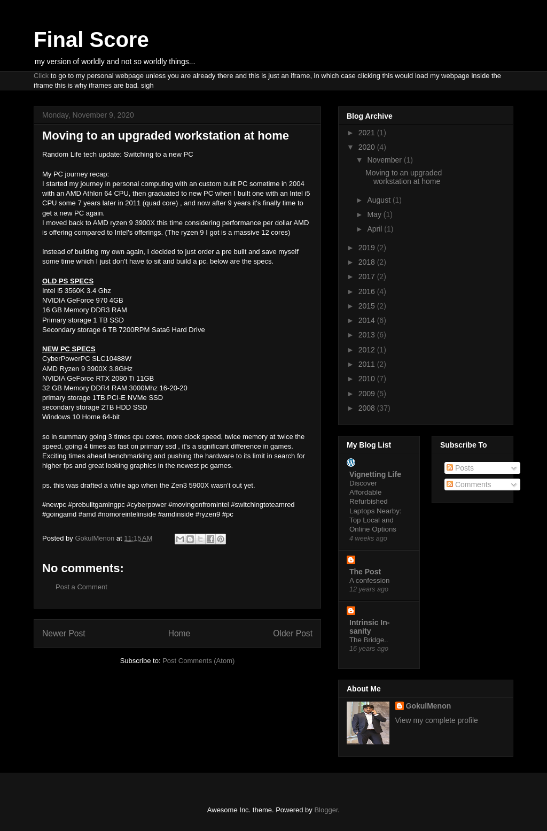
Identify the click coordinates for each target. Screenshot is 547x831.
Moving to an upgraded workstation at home (403, 177)
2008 (367, 408)
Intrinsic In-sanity (369, 626)
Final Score (91, 39)
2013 (367, 334)
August (379, 200)
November (385, 160)
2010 (367, 378)
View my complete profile (436, 720)
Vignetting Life (375, 474)
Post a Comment (81, 587)
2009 (367, 393)
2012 (367, 349)
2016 (367, 291)
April (375, 229)
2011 (367, 364)
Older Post (292, 633)
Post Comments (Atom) (198, 661)
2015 (367, 306)
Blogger (326, 810)
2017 (367, 276)
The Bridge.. (368, 640)
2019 (367, 247)
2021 (367, 132)
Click (41, 76)
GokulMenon (428, 706)
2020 (367, 147)
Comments (469, 484)
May (375, 214)
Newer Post (63, 633)
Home (179, 633)
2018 (367, 262)
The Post (365, 571)
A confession (369, 580)
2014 (367, 320)
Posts (460, 468)
